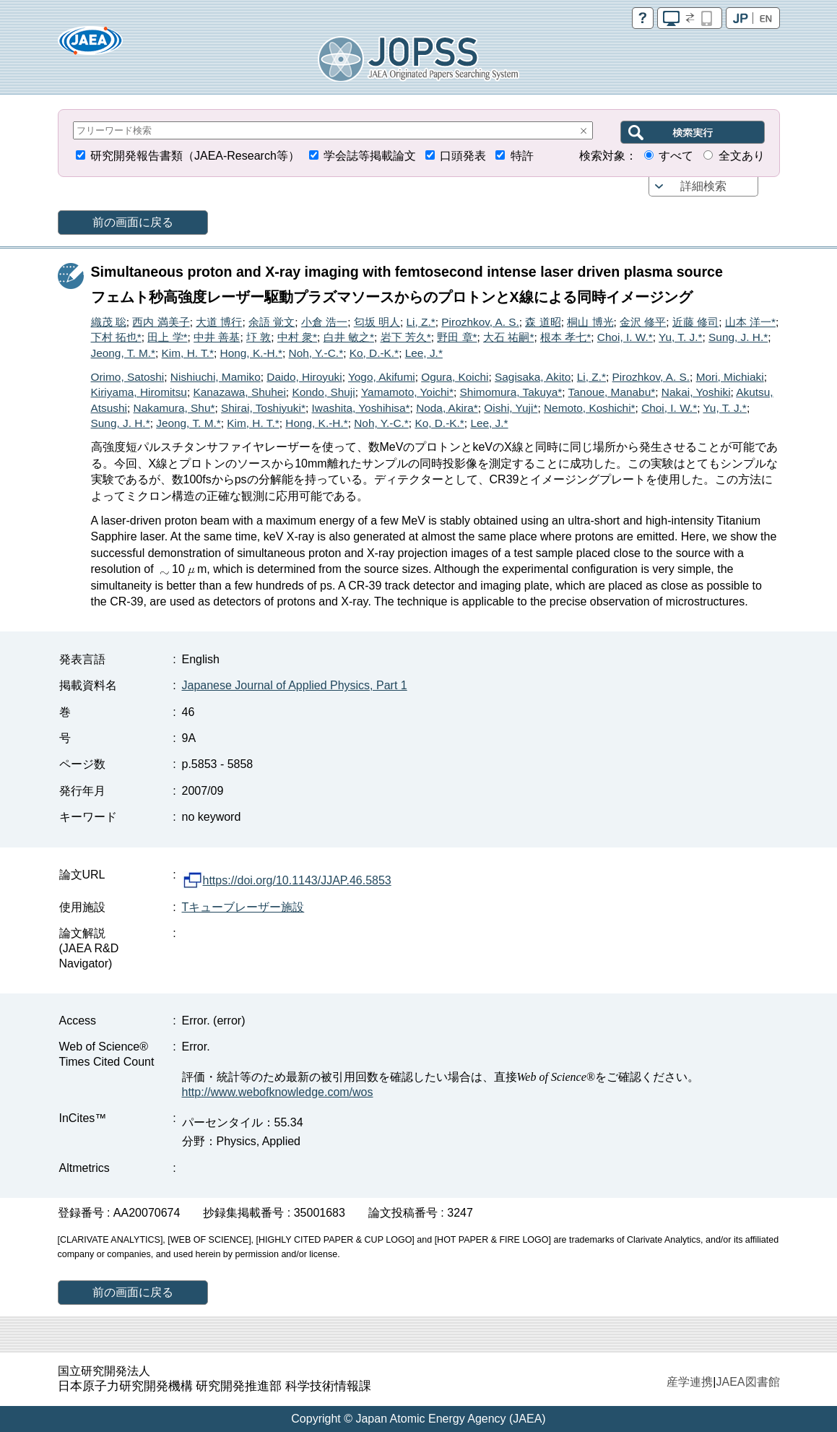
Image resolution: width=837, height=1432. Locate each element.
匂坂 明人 (377, 322)
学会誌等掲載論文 (370, 156)
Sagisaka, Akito (533, 377)
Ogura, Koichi (454, 377)
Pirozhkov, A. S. (480, 322)
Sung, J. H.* (738, 337)
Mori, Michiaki (730, 377)
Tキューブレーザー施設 (243, 907)
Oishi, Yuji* (510, 408)
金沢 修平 (643, 322)
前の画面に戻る (132, 222)
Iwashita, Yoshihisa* (361, 408)
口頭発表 (463, 156)
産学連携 (690, 1382)
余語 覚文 (271, 322)
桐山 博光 (590, 322)
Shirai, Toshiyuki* (263, 408)
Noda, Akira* (447, 408)
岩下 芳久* (406, 337)
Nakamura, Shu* (174, 408)
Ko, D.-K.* (374, 353)
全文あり (742, 156)
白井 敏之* (349, 337)
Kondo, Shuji (323, 392)
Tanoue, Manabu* (612, 392)
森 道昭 (542, 322)
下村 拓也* (116, 337)
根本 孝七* (565, 337)
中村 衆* (297, 337)
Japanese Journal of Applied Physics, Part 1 (294, 685)
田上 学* (167, 337)
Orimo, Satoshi (128, 377)
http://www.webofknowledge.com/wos (277, 1092)
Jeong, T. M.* (123, 353)
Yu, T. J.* (680, 337)
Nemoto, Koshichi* (590, 408)
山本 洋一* (750, 322)
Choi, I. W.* (625, 337)
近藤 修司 (695, 322)
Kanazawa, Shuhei (239, 392)
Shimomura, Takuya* (511, 392)
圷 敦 (258, 337)
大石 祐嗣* (508, 337)
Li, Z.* (421, 322)
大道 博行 (219, 322)
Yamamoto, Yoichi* (407, 392)
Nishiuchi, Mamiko (215, 377)
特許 (522, 156)
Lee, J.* (424, 353)
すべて (676, 156)
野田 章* (457, 337)
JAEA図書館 (747, 1382)
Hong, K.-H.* (251, 353)
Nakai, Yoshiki (696, 392)
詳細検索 (703, 186)
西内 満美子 (160, 322)
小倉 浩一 (324, 322)
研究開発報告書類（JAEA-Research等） (195, 156)
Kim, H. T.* (188, 353)
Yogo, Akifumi (381, 377)
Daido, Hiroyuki (304, 377)
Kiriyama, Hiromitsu (139, 392)
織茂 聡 (108, 322)
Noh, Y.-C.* (316, 353)
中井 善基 (217, 337)
